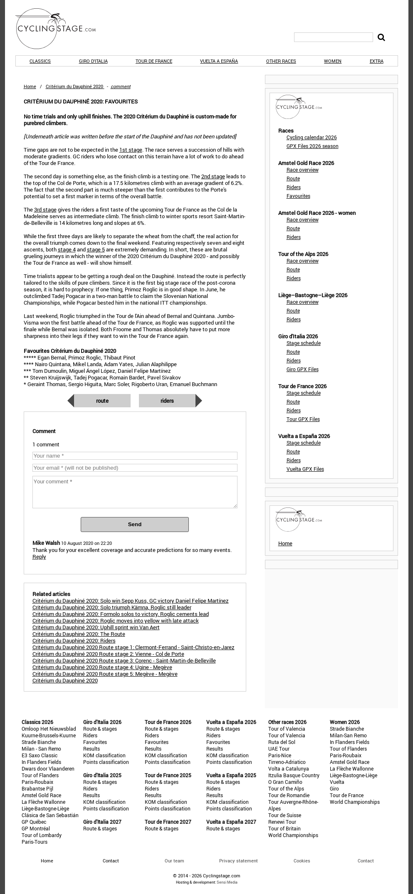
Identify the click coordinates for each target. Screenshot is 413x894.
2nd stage (213, 176)
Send (135, 524)
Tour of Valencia (286, 728)
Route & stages (100, 728)
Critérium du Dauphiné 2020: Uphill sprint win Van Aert (96, 627)
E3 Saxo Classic (39, 755)
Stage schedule (304, 343)
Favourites (298, 195)
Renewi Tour (282, 821)
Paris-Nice (279, 755)
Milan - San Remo (41, 748)
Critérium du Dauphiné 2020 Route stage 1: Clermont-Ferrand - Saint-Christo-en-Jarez (133, 647)
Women (332, 61)
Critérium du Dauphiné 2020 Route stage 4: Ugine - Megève (102, 667)
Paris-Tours (34, 841)
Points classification (106, 762)
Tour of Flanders (40, 775)
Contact (366, 860)
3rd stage (45, 209)
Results (91, 748)
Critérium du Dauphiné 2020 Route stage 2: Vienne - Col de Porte (108, 654)
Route (102, 400)
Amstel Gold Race (41, 795)
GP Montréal (36, 828)
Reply (39, 556)
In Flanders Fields (41, 762)
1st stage (130, 149)
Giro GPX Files (303, 369)
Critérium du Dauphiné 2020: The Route (78, 634)
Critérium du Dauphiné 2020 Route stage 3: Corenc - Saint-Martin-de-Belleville (124, 660)
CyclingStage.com (61, 28)
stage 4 (67, 249)
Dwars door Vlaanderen (48, 768)
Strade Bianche (39, 742)
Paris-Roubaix (37, 781)
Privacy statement (238, 860)
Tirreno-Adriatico (287, 762)
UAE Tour (278, 748)
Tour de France (154, 61)
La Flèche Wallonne (43, 801)
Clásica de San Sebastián (50, 815)
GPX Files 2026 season (313, 146)
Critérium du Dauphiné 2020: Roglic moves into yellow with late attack (115, 620)
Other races (281, 61)
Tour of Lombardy (42, 835)
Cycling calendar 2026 (312, 137)
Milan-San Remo (348, 735)
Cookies (302, 860)
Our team (174, 860)
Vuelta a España (219, 61)
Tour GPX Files (303, 419)
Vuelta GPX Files (305, 468)
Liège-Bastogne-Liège (45, 808)
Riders (167, 400)
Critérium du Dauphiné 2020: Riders (74, 640)
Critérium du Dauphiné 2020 (65, 680)
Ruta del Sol (281, 742)
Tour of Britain (284, 828)
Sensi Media (227, 882)
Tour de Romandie (288, 795)
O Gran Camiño (285, 781)
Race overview (303, 169)
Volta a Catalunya (288, 768)
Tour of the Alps (286, 788)
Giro (334, 788)
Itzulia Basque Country (293, 775)
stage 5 (96, 249)
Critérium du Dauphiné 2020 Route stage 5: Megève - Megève (105, 673)
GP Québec (34, 821)
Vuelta (337, 781)
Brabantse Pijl (37, 788)
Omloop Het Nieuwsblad (49, 728)
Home (30, 86)
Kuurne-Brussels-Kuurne (49, 735)
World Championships (293, 835)
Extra (376, 61)
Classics (40, 61)
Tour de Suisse (284, 815)
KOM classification (104, 755)
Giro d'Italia (93, 61)
